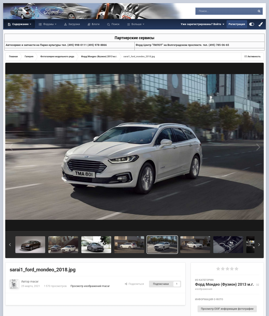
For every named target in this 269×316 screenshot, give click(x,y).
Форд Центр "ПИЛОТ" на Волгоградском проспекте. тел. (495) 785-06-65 (182, 45)
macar (34, 281)
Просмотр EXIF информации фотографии (227, 308)
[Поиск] (217, 11)
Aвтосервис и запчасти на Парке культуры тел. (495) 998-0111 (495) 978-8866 (56, 45)
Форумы (48, 24)
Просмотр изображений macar (90, 286)
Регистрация (237, 24)
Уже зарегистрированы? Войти (202, 24)
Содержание (20, 24)
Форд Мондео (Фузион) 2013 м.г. (224, 284)
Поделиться (134, 283)
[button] (10, 244)
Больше (136, 24)
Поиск (115, 24)
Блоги (95, 24)
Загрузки (74, 24)
